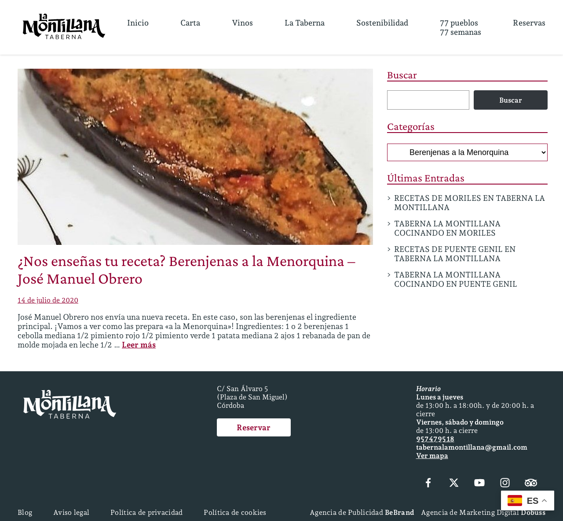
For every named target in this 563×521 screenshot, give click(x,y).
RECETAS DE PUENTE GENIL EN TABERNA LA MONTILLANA (454, 253)
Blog (25, 512)
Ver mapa (432, 455)
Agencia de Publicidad (362, 512)
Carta (190, 22)
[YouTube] (479, 483)
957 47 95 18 (435, 439)
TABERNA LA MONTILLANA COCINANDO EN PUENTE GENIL (455, 279)
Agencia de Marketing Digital (483, 512)
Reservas (529, 22)
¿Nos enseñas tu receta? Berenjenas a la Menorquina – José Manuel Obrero (186, 269)
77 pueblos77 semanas (460, 27)
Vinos (242, 22)
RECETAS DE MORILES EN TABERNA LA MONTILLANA (469, 202)
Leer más (139, 344)
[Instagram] (505, 483)
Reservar (254, 427)
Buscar (402, 75)
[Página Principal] (64, 27)
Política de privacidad (146, 512)
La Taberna (305, 22)
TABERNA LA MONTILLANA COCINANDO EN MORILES (447, 228)
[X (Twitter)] (454, 483)
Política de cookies (235, 512)
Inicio (138, 22)
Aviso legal (71, 512)
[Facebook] (428, 483)
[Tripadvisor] (531, 483)
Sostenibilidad (382, 22)
